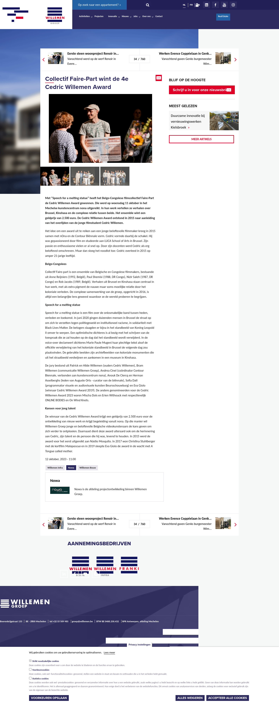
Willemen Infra (55, 467)
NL (184, 4)
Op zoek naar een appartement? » (99, 5)
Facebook (215, 5)
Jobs (135, 16)
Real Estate (223, 16)
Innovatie (112, 16)
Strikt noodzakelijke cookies (45, 661)
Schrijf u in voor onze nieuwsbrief (201, 90)
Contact (159, 16)
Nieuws (125, 16)
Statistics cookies (40, 678)
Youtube (224, 5)
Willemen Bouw (87, 467)
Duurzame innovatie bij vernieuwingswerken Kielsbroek (188, 121)
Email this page (159, 78)
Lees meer (109, 652)
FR (191, 4)
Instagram (233, 5)
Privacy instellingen (140, 644)
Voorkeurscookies (40, 670)
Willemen (54, 15)
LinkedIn (206, 5)
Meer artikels (201, 139)
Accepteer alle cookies (227, 698)
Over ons (146, 16)
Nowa (72, 467)
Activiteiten (84, 16)
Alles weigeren (190, 698)
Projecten (99, 16)
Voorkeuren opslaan (49, 698)
